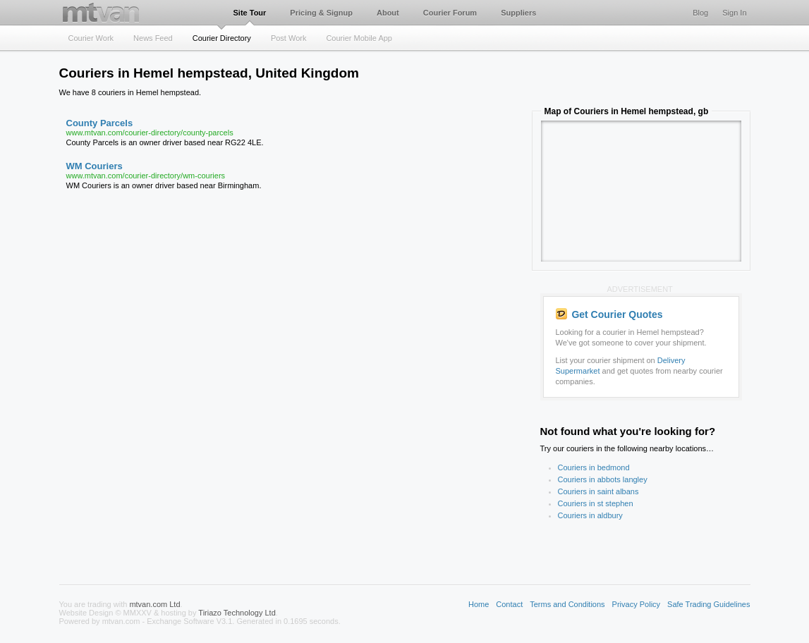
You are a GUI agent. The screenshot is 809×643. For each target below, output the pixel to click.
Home (478, 604)
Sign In (734, 12)
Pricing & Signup (321, 12)
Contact (509, 604)
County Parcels (99, 123)
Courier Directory (222, 38)
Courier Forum (450, 12)
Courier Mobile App (359, 38)
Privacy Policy (636, 604)
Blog (700, 12)
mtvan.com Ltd (154, 604)
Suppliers (518, 12)
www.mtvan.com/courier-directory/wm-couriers (146, 175)
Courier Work (91, 38)
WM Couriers (94, 166)
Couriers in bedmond (594, 467)
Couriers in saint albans (598, 491)
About (388, 12)
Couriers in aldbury (590, 515)
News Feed (153, 38)
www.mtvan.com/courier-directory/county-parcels (149, 132)
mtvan (100, 12)
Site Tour (250, 12)
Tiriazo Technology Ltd (236, 612)
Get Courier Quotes (609, 314)
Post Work (289, 38)
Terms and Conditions (567, 604)
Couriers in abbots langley (602, 479)
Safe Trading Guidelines (708, 604)
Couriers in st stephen (595, 503)
